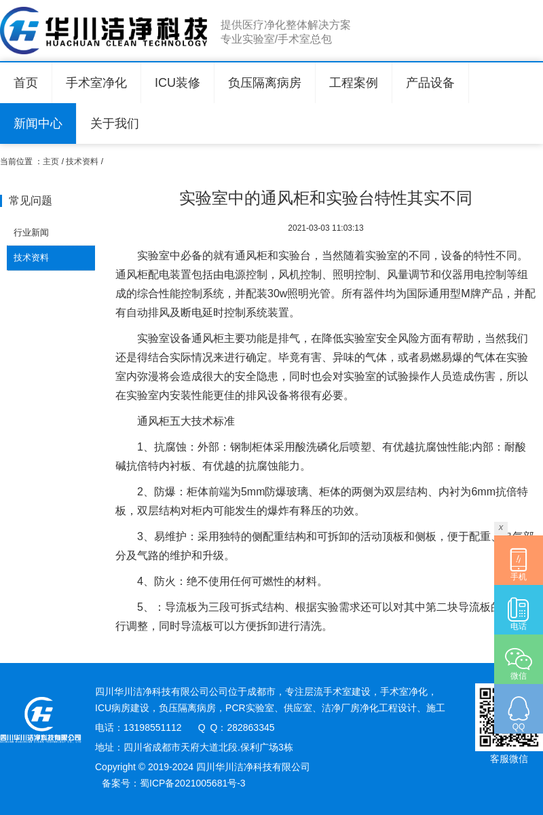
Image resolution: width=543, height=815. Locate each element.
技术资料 (82, 161)
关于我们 (114, 123)
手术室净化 (96, 83)
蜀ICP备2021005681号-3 (193, 783)
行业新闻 (31, 232)
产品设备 (430, 83)
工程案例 (353, 83)
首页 (26, 83)
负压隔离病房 (264, 83)
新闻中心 (38, 123)
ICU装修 (177, 83)
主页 (51, 161)
